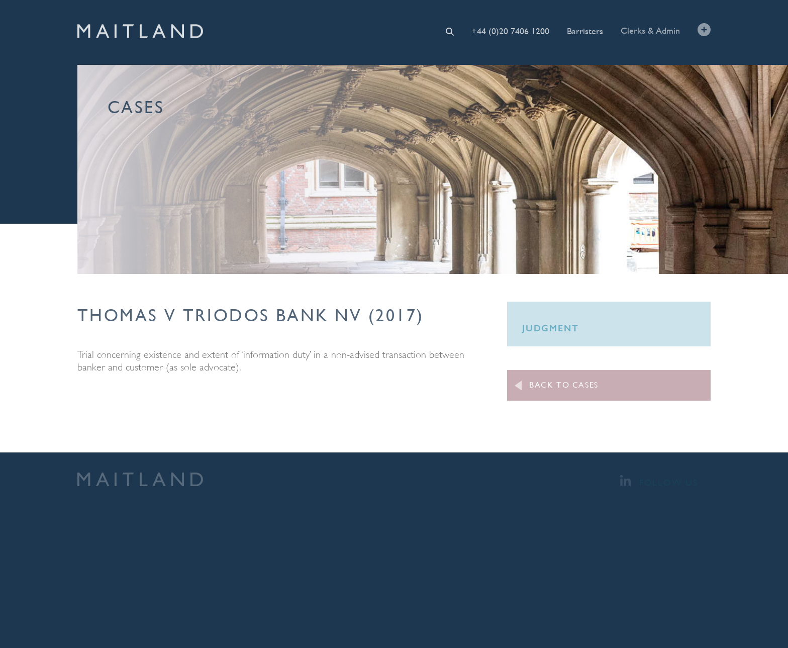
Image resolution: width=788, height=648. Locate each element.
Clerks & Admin (650, 30)
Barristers (585, 30)
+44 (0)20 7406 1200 (510, 31)
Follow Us (659, 481)
